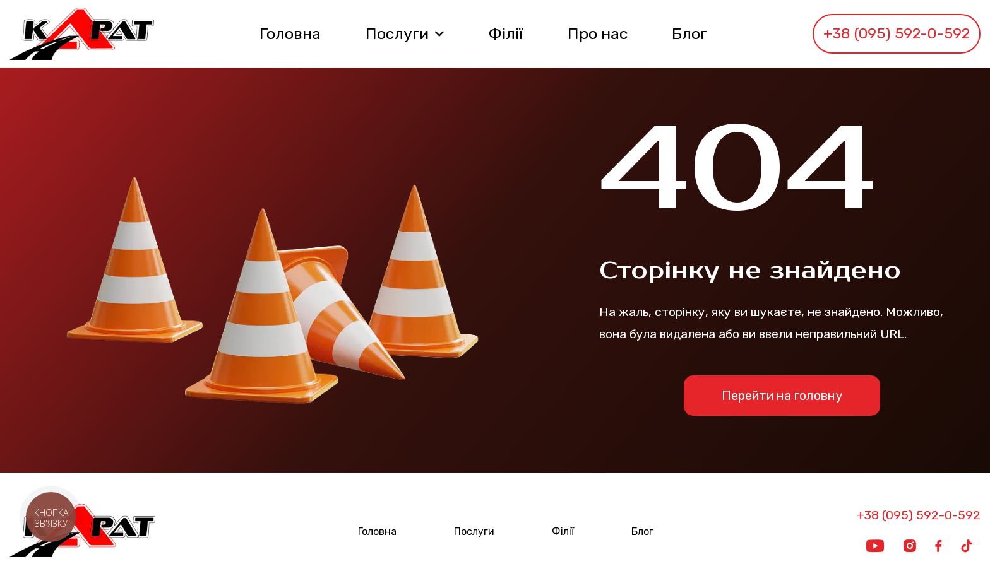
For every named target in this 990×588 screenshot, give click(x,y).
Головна (290, 34)
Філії (505, 34)
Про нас (598, 34)
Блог (689, 34)
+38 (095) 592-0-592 (896, 33)
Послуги (397, 34)
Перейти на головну (782, 395)
